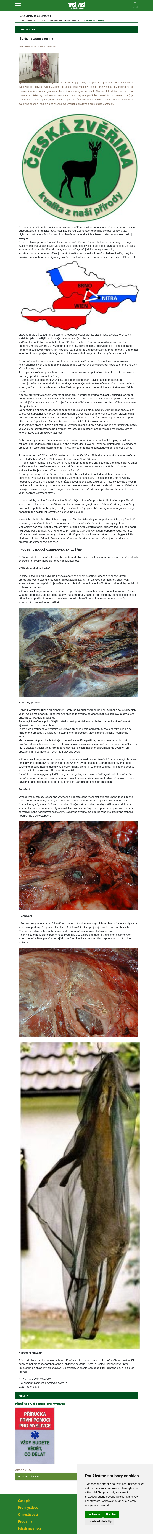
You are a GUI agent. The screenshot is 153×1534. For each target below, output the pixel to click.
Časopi (29, 21)
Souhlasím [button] (94, 1514)
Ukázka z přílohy (23, 1470)
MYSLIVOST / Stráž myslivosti (49, 21)
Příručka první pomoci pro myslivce (40, 1404)
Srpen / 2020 (76, 21)
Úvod (22, 21)
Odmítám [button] (111, 1514)
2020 (66, 21)
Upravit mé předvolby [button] (100, 1521)
